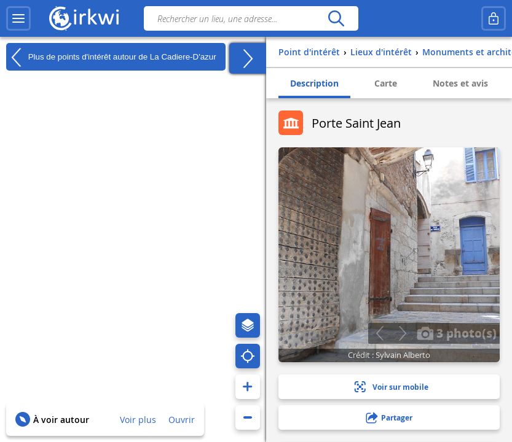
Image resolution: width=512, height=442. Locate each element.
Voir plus (138, 419)
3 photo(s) (457, 332)
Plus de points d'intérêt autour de (111, 57)
